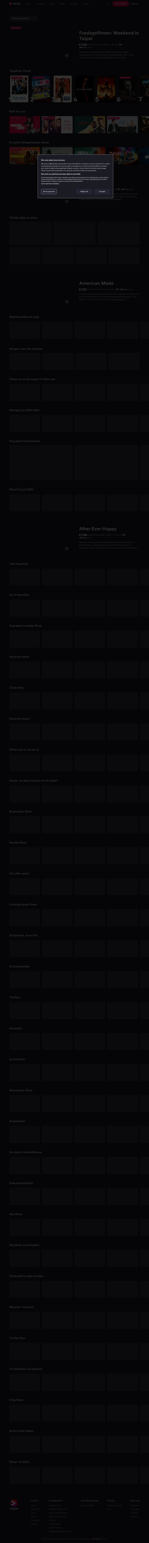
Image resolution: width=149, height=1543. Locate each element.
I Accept (102, 191)
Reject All (84, 191)
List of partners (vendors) (50, 183)
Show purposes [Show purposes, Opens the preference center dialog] (49, 191)
